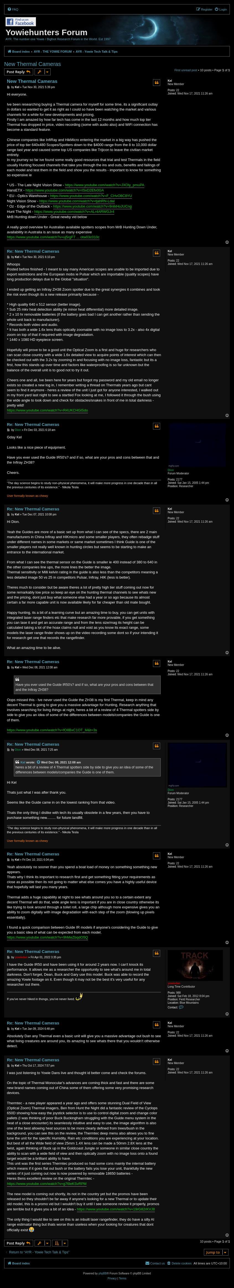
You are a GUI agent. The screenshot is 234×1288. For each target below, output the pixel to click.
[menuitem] (12, 9)
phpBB (102, 1273)
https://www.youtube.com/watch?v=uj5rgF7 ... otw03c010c (53, 237)
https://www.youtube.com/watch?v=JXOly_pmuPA (104, 185)
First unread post (186, 70)
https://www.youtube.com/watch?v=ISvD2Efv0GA (64, 190)
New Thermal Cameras (32, 64)
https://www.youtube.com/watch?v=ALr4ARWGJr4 (74, 211)
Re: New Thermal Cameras (33, 251)
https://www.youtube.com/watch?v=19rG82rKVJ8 (116, 1209)
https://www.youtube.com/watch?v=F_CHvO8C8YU (91, 196)
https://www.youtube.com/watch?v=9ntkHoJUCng (92, 206)
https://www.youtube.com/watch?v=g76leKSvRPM (47, 1184)
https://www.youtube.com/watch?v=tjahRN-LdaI (77, 201)
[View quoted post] (38, 762)
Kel (170, 80)
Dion (171, 470)
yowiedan (174, 983)
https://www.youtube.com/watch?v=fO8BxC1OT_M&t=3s (52, 730)
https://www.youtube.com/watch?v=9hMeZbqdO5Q (47, 937)
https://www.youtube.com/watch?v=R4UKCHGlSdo (47, 410)
